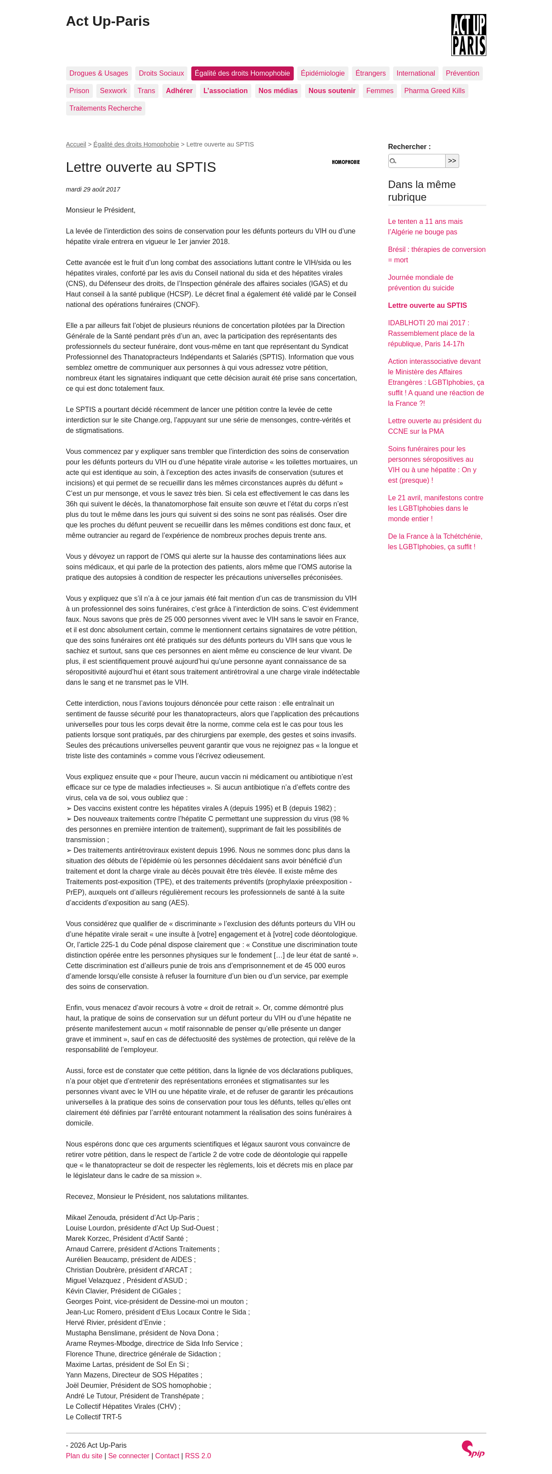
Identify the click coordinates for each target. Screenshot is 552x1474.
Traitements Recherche (106, 108)
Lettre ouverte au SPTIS (428, 305)
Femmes (380, 90)
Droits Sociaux (161, 73)
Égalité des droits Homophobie (242, 73)
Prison (79, 90)
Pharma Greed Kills (434, 90)
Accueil (76, 144)
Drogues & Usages (99, 73)
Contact (167, 1456)
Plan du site (84, 1456)
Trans (146, 90)
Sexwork (113, 90)
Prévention (463, 73)
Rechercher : (409, 146)
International (416, 73)
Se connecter (128, 1456)
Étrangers (370, 73)
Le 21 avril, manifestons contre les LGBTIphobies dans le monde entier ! (436, 508)
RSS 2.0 (198, 1456)
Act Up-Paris (108, 21)
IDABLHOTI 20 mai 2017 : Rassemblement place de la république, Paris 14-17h (431, 333)
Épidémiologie (323, 73)
